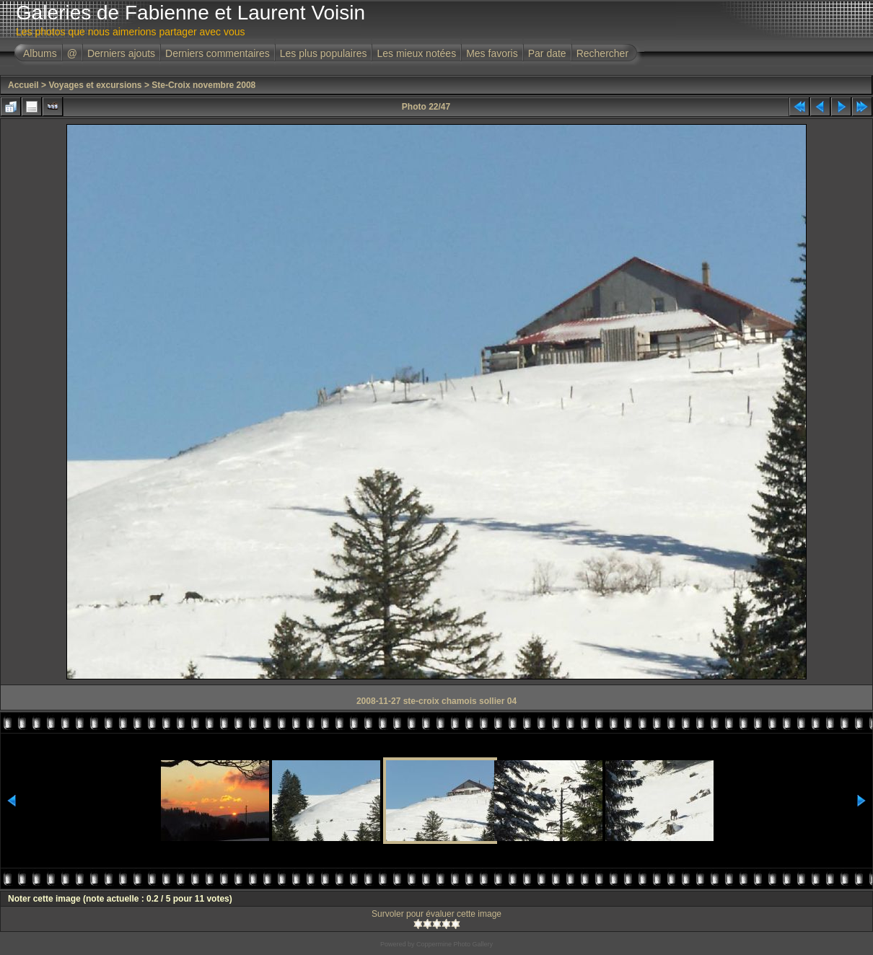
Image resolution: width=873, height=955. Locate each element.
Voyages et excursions (94, 85)
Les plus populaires (323, 53)
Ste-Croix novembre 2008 (203, 85)
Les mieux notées (416, 53)
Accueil (23, 85)
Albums (40, 53)
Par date (547, 53)
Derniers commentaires (217, 53)
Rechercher (602, 53)
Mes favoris (492, 53)
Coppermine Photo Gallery (454, 944)
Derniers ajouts (121, 53)
